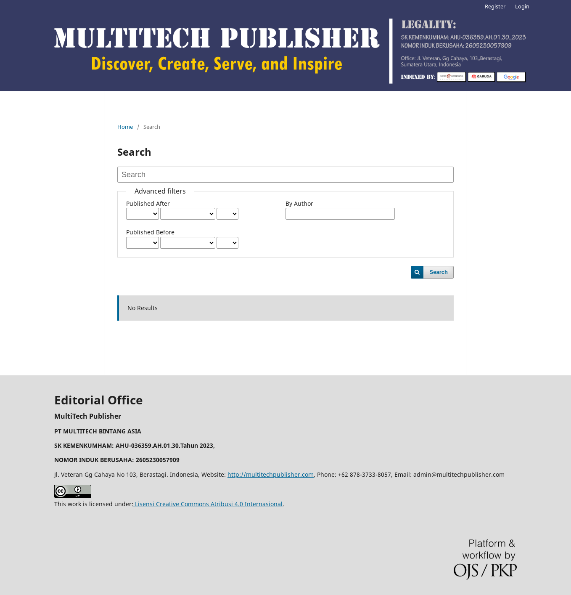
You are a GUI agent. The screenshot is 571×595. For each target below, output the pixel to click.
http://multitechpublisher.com (270, 474)
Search (439, 272)
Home (125, 126)
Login (522, 6)
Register (495, 6)
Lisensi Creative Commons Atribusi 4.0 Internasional (208, 504)
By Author (299, 203)
